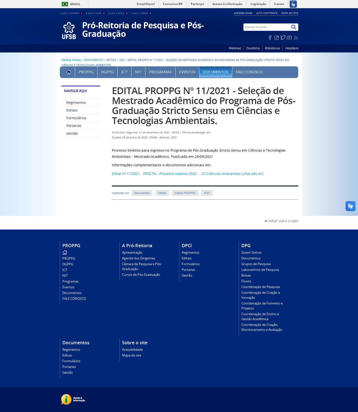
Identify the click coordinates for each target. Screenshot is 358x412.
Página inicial (71, 60)
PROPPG (86, 72)
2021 (122, 60)
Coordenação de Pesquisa (260, 287)
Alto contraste (266, 13)
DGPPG (107, 72)
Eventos (187, 72)
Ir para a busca (118, 13)
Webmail (235, 48)
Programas (160, 72)
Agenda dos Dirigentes (138, 258)
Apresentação (132, 252)
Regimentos (76, 102)
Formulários (76, 118)
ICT (124, 72)
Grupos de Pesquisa (256, 264)
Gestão (72, 133)
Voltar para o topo (281, 220)
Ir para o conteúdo (71, 13)
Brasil (75, 4)
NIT (138, 72)
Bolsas (246, 275)
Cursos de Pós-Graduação (141, 275)
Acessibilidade (243, 13)
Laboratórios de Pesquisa (260, 270)
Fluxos (246, 281)
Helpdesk (291, 48)
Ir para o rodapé (141, 13)
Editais (111, 60)
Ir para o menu (96, 13)
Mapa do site (289, 13)
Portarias (73, 125)
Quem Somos (251, 252)
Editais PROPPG (185, 192)
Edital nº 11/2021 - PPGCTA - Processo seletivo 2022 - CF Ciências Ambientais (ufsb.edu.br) (187, 173)
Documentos (93, 60)
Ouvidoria (253, 48)
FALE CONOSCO (249, 72)
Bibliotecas (272, 48)
